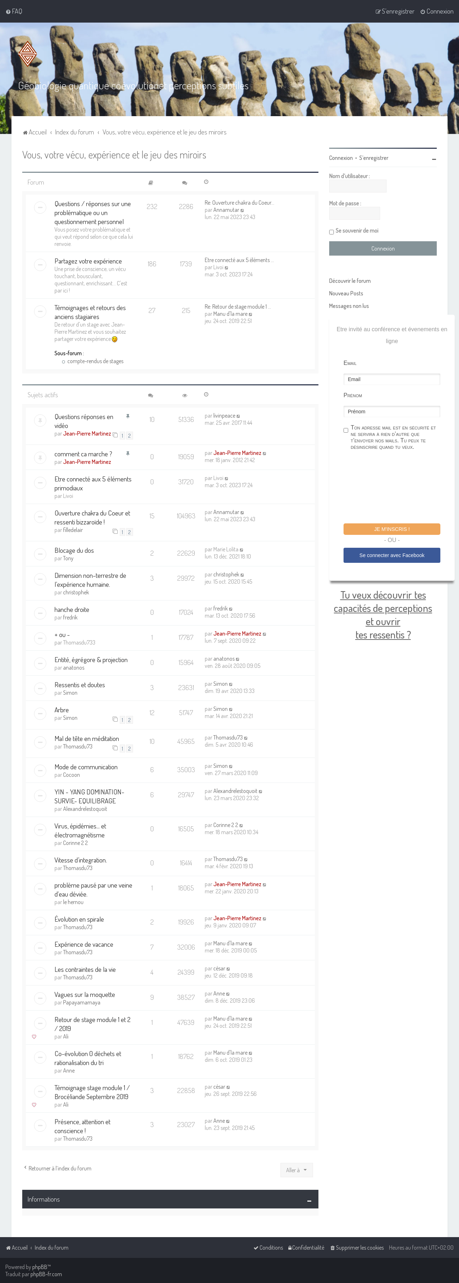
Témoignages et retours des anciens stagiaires (90, 311)
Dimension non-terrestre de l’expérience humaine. (90, 579)
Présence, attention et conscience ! (82, 1125)
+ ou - (62, 633)
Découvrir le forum (350, 280)
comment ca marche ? (83, 452)
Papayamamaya (81, 1001)
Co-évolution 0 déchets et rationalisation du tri (88, 1057)
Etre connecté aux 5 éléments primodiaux (93, 482)
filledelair (73, 529)
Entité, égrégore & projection (91, 658)
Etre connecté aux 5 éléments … (239, 259)
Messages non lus (349, 305)
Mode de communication (86, 765)
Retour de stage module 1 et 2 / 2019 (93, 1023)
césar (219, 967)
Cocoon (71, 774)
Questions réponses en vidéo (84, 420)
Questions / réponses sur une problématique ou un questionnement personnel (93, 211)
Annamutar (226, 209)
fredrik (70, 616)
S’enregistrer (373, 157)
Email (350, 362)
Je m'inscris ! (392, 528)
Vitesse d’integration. (81, 859)
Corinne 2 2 (75, 842)
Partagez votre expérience (88, 260)
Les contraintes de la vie (85, 968)
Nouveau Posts (346, 292)
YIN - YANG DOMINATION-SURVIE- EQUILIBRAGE (89, 795)
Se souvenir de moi (357, 229)
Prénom (353, 394)
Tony (68, 557)
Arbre (62, 708)
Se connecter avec (391, 554)
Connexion (341, 157)
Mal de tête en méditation (87, 737)
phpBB (39, 1266)
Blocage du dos (74, 549)
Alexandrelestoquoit (85, 808)
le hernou (73, 901)
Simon (70, 691)
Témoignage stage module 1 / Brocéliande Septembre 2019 (92, 1091)
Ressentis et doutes (80, 683)
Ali (65, 1035)
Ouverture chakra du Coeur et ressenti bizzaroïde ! (92, 517)
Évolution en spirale (79, 918)
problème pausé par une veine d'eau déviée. (93, 889)
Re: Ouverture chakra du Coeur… (239, 201)
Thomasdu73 (78, 745)
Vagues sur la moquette (85, 993)
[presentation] (398, 487)
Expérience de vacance (84, 943)
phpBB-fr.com (46, 1274)
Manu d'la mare (230, 313)
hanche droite (72, 608)
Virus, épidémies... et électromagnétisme (80, 829)
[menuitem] (13, 11)
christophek (76, 591)
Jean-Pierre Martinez (87, 432)
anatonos (73, 666)
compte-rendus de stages (92, 360)
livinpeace (224, 414)
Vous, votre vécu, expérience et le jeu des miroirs (114, 153)
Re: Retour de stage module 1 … (238, 305)
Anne (219, 992)
